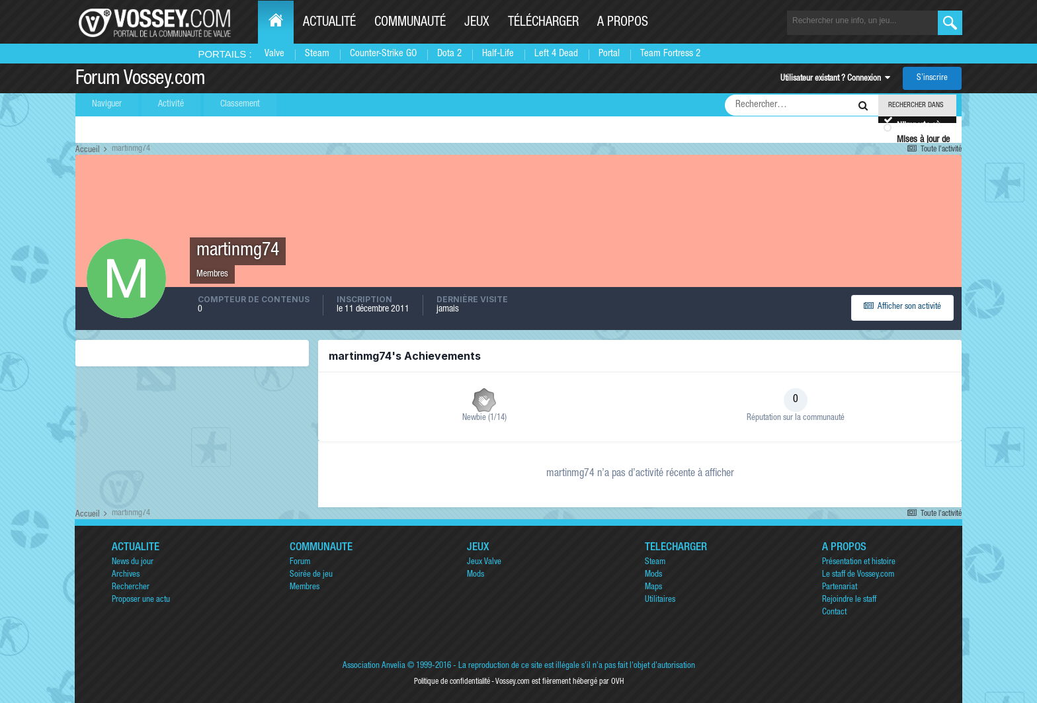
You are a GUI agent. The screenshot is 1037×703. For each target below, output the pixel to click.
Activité (171, 104)
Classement (240, 104)
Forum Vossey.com (140, 80)
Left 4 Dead (556, 54)
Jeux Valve (484, 562)
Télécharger (543, 23)
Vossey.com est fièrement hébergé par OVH (559, 682)
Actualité (329, 23)
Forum (300, 562)
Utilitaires (660, 600)
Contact (834, 612)
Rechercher (130, 587)
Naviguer (107, 104)
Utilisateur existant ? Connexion (835, 79)
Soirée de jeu (311, 575)
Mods (475, 575)
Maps (653, 587)
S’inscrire (932, 78)
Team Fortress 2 (670, 54)
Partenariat (839, 587)
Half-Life (498, 54)
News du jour (132, 562)
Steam (317, 54)
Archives (126, 575)
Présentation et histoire (858, 562)
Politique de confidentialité (452, 682)
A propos (622, 23)
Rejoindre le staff (849, 600)
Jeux (476, 23)
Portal (609, 54)
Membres (304, 587)
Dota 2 (449, 54)
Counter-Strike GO (383, 54)
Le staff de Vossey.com (858, 575)
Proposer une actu (141, 600)
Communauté (410, 23)
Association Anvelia (374, 666)
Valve (274, 54)
